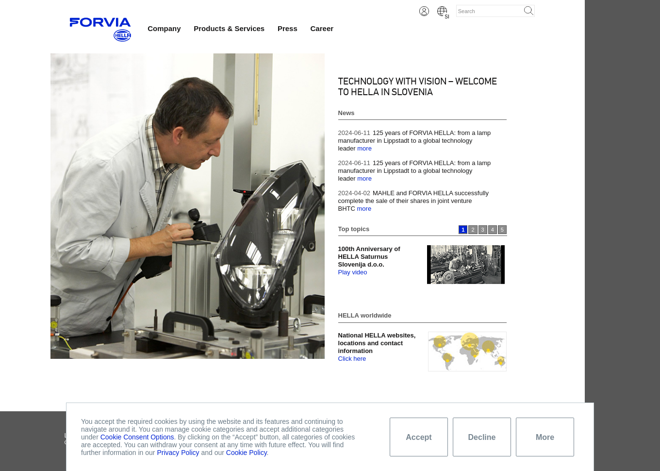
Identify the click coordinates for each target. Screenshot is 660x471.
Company (164, 28)
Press (287, 28)
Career (322, 28)
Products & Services (229, 28)
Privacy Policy (178, 452)
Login (424, 11)
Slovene (442, 11)
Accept (418, 437)
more (364, 148)
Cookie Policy (246, 452)
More (545, 437)
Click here (352, 358)
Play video (352, 272)
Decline (482, 437)
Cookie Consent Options (137, 437)
